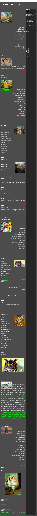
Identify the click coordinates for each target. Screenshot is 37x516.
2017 (27, 47)
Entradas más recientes (4, 512)
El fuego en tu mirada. (5, 426)
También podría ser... (4, 125)
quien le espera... (4, 10)
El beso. (2, 161)
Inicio (13, 512)
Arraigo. (2, 302)
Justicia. (2, 293)
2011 (27, 53)
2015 (27, 49)
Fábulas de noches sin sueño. (30, 20)
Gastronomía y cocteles (29, 21)
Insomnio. (2, 258)
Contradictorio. (3, 191)
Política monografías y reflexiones (30, 25)
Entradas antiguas (22, 512)
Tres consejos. (3, 179)
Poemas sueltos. (28, 24)
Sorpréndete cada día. (4, 207)
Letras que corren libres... (12, 4)
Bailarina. (2, 470)
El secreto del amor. (4, 57)
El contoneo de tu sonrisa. (5, 219)
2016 (27, 48)
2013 (27, 51)
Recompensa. (3, 284)
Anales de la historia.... (5, 379)
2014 (27, 50)
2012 (27, 52)
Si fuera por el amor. (4, 314)
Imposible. (3, 198)
